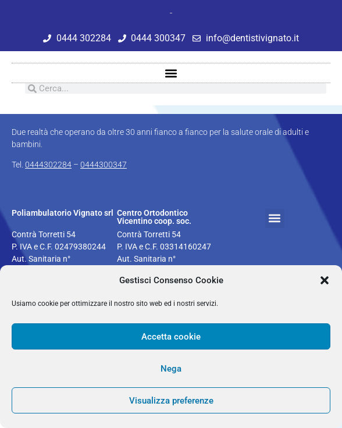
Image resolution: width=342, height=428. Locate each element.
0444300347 (103, 164)
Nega (171, 368)
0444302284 (48, 164)
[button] (324, 280)
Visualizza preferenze (171, 400)
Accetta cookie (171, 336)
